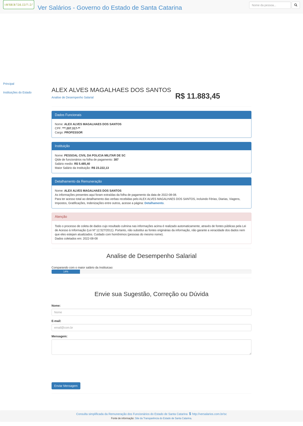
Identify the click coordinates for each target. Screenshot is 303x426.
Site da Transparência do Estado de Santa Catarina (163, 418)
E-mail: (56, 321)
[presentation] (83, 370)
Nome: (56, 305)
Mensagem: (60, 336)
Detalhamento (154, 203)
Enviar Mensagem (66, 385)
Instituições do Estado (17, 92)
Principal (8, 83)
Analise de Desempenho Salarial (73, 97)
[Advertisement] (151, 46)
